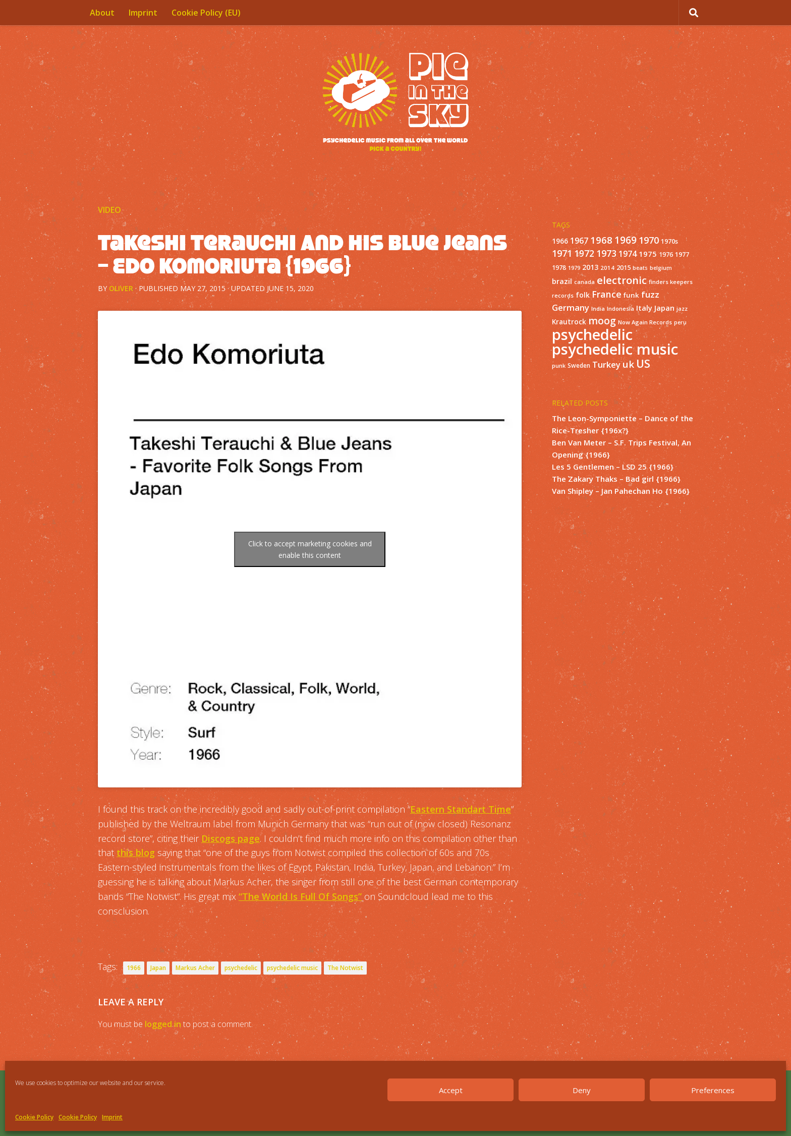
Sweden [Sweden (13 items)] (579, 365)
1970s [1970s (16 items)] (669, 241)
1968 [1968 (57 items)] (601, 240)
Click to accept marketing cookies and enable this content (310, 549)
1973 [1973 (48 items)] (606, 253)
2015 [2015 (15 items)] (623, 267)
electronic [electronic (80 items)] (622, 280)
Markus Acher (195, 967)
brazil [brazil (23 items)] (562, 281)
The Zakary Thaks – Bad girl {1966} (616, 479)
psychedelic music (292, 967)
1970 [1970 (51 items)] (649, 240)
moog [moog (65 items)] (602, 320)
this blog (136, 852)
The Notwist (345, 967)
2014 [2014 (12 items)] (607, 267)
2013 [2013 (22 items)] (590, 267)
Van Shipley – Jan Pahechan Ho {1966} (621, 491)
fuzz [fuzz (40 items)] (650, 294)
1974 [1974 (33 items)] (627, 253)
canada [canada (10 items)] (584, 282)
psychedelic (240, 967)
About (102, 12)
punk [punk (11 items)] (559, 365)
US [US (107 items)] (643, 363)
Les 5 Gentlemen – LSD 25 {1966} (612, 467)
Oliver (121, 288)
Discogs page (230, 838)
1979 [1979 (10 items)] (574, 267)
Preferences (712, 1090)
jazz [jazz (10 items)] (682, 308)
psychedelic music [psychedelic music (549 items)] (615, 349)
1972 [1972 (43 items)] (584, 253)
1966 (134, 967)
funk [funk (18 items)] (631, 295)
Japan (158, 967)
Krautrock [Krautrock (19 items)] (569, 321)
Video (109, 209)
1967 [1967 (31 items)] (579, 240)
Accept (451, 1090)
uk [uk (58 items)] (628, 364)
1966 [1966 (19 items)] (560, 241)
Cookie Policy (34, 1117)
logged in (163, 1024)
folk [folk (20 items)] (583, 295)
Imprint (112, 1117)
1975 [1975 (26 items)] (648, 254)
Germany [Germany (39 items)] (570, 307)
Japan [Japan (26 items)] (664, 308)
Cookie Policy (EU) (206, 12)
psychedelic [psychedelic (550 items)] (592, 334)
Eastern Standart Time (460, 809)
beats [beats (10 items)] (640, 267)
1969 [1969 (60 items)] (625, 240)
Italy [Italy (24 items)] (644, 308)
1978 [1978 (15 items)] (559, 267)
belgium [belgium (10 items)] (661, 267)
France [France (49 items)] (607, 294)
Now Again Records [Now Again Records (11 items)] (645, 322)
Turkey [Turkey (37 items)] (606, 364)
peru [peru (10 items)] (680, 322)
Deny (582, 1090)
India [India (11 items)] (598, 308)
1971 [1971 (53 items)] (562, 253)
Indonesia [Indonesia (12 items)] (620, 308)
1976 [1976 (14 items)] (666, 254)
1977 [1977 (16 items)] (682, 254)
